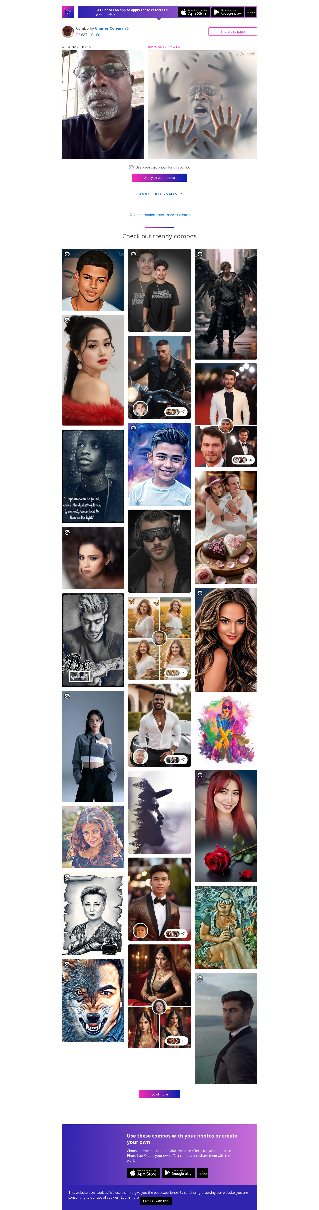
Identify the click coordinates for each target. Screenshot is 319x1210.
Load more (159, 1094)
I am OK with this (156, 1201)
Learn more (130, 1197)
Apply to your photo (159, 177)
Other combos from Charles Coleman (159, 215)
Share (233, 31)
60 (95, 34)
